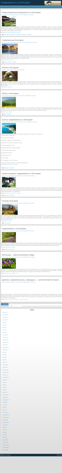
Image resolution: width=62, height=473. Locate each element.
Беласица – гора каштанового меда (11, 273)
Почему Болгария (8, 220)
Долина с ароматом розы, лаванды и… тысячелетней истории (16, 299)
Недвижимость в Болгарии (28, 14)
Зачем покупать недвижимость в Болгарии (13, 193)
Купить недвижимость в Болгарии (11, 164)
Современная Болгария (9, 59)
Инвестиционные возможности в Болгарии (13, 32)
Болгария (9, 61)
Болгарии (5, 61)
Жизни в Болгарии (8, 86)
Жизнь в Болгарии (8, 111)
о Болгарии (14, 61)
